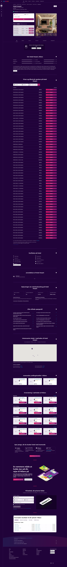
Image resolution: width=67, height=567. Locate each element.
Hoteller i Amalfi (16, 530)
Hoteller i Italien (24, 4)
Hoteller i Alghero (37, 526)
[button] (1, 1)
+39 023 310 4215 (16, 10)
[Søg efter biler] (1, 7)
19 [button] (45, 26)
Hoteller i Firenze (16, 525)
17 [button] (19, 28)
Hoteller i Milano (35, 4)
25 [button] (21, 30)
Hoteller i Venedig (37, 524)
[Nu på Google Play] (34, 48)
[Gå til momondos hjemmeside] (6, 1)
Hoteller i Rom (16, 524)
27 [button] (47, 28)
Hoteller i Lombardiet (29, 4)
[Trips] (1, 12)
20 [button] (47, 26)
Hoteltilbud (14, 4)
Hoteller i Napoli (16, 526)
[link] (23, 402)
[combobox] (24, 497)
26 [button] (45, 28)
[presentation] (39, 48)
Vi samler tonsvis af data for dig (35, 542)
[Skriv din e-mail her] (24, 502)
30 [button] (32, 30)
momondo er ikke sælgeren (35, 540)
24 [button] (19, 30)
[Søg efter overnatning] (1, 6)
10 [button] (19, 26)
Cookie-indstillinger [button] (16, 244)
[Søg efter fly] (1, 4)
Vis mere (55, 395)
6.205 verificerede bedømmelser (24, 11)
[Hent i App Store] (39, 48)
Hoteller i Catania (37, 525)
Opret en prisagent (49, 450)
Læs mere (38, 240)
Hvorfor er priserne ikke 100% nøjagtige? (35, 543)
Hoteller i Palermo (37, 530)
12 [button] (45, 24)
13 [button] (47, 24)
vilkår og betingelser (27, 508)
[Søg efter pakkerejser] (1, 9)
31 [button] (19, 32)
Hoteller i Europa (19, 4)
